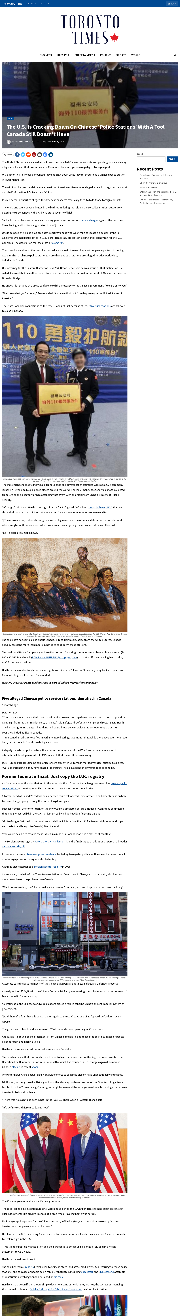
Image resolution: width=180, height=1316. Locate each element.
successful (87, 1272)
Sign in (172, 4)
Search (140, 154)
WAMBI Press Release (148, 187)
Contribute (31, 3)
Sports (122, 55)
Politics (106, 55)
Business (44, 55)
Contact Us (44, 3)
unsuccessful (106, 1272)
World (137, 55)
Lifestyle (62, 55)
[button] (65, 701)
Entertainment (84, 55)
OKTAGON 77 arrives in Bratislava (153, 183)
